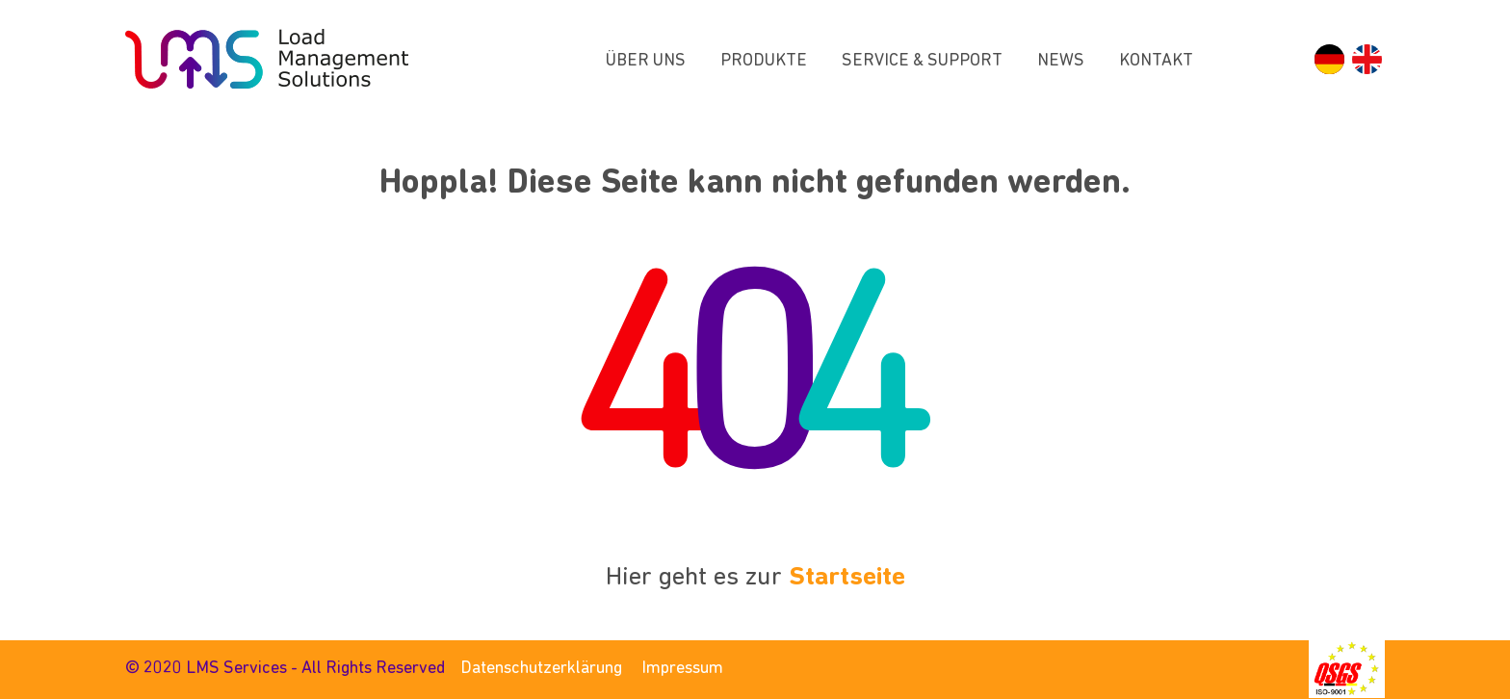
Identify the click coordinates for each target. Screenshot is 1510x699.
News (1060, 61)
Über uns (646, 61)
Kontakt (1156, 61)
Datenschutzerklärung (541, 669)
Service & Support (922, 61)
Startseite (847, 578)
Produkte (763, 61)
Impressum (682, 669)
